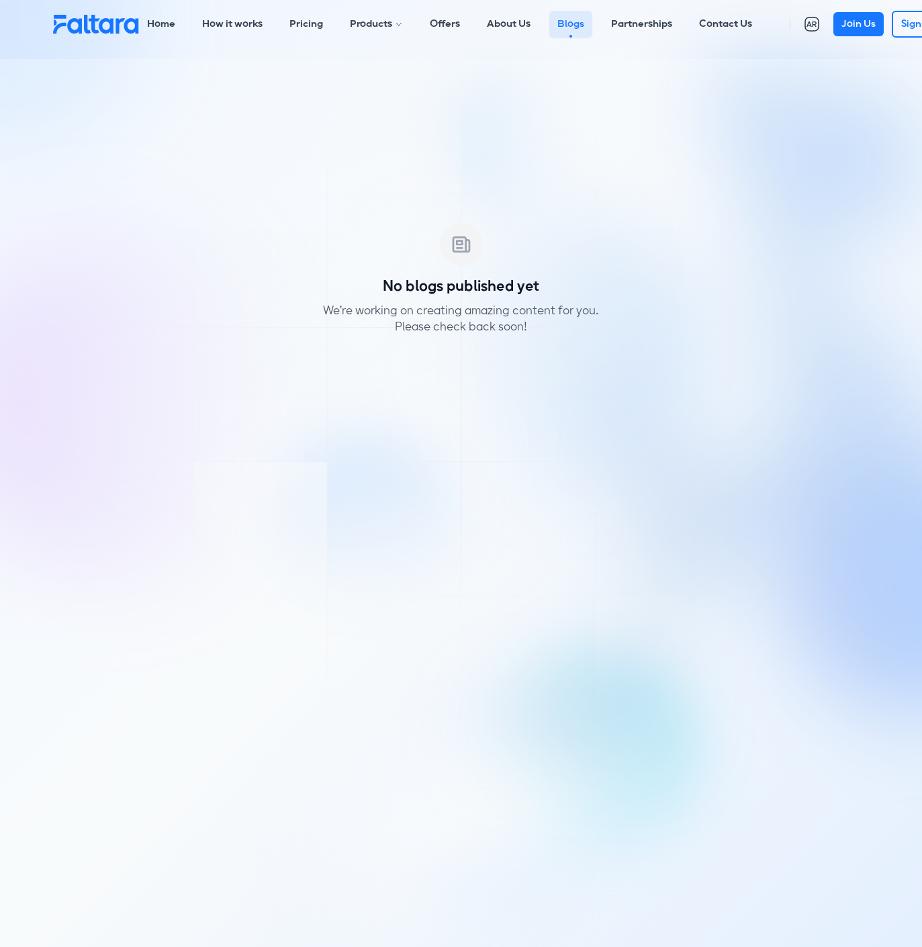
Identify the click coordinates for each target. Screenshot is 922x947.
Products (376, 24)
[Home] (96, 24)
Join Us (858, 24)
